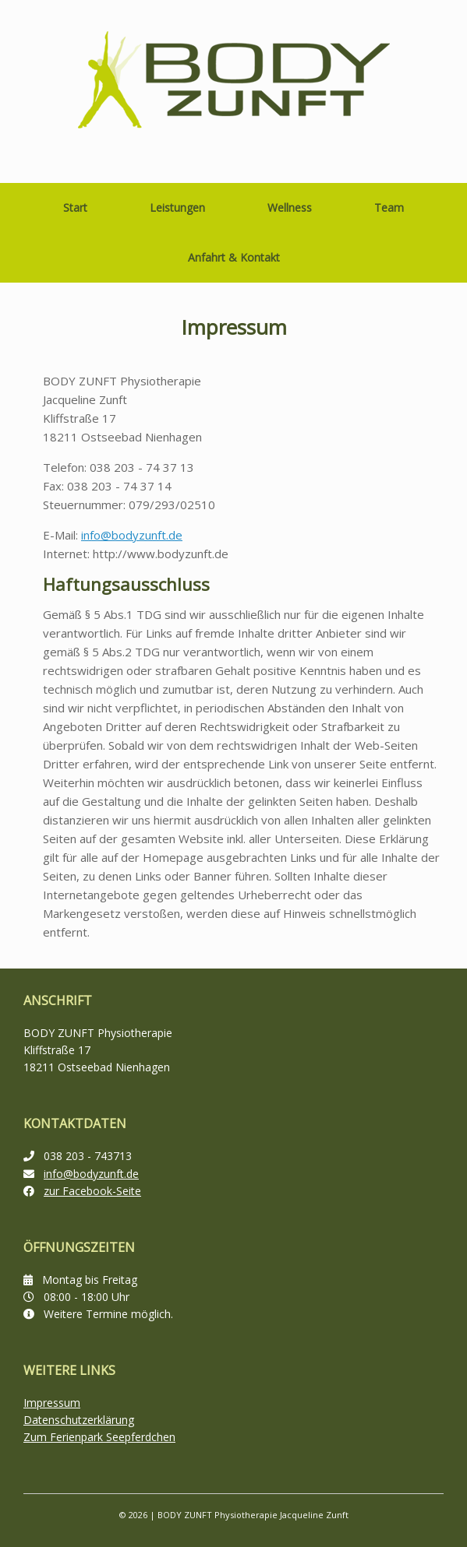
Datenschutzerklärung (78, 1419)
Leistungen (177, 207)
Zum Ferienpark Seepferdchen (99, 1436)
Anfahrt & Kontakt (234, 257)
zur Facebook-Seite (92, 1190)
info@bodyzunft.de (131, 535)
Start (75, 207)
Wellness (289, 207)
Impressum (51, 1402)
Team (389, 207)
